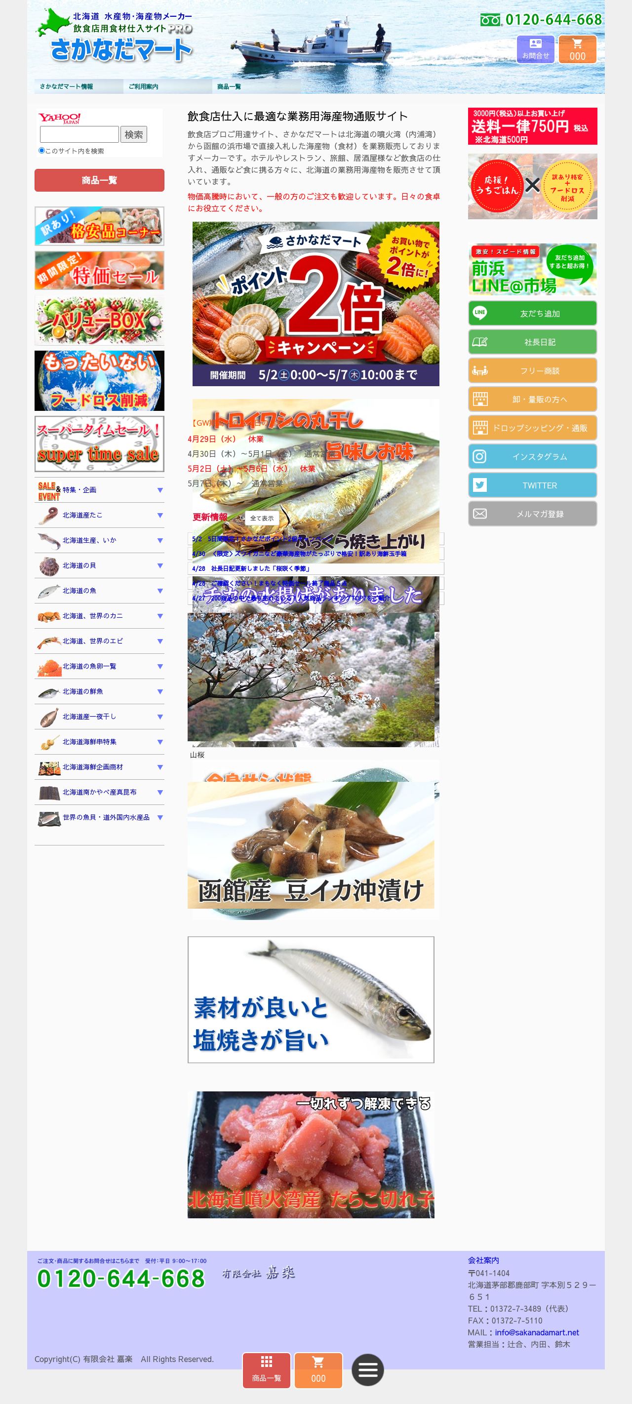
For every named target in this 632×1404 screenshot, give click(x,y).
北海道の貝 (66, 567)
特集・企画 (66, 491)
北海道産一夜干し (77, 718)
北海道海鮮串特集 (77, 743)
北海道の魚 (66, 592)
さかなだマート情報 (66, 86)
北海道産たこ (70, 516)
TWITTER (539, 485)
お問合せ (536, 55)
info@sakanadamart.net (537, 1331)
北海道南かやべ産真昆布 (87, 793)
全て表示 (262, 518)
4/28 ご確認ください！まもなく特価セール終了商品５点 (269, 583)
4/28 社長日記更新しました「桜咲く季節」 (252, 568)
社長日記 (540, 341)
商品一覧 (229, 86)
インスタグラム (540, 456)
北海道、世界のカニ (80, 617)
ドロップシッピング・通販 (540, 427)
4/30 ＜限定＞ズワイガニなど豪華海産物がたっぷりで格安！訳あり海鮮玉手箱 (299, 554)
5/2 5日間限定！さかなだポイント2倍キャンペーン (262, 539)
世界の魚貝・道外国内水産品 (93, 818)
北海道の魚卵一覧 (77, 667)
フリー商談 (540, 370)
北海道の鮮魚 (70, 692)
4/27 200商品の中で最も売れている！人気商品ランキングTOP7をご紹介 (291, 598)
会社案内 (484, 1259)
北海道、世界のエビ (80, 642)
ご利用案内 (143, 86)
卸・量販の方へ (540, 399)
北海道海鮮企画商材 (80, 768)
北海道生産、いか (77, 542)
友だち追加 (540, 313)
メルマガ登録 (540, 513)
